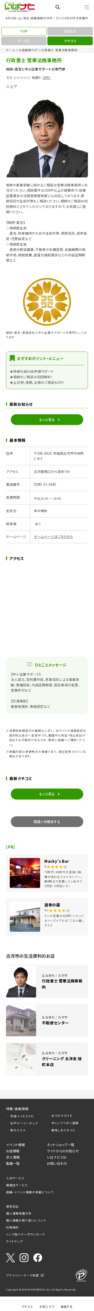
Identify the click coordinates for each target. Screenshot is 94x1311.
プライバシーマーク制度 (22, 1275)
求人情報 (13, 1157)
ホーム (10, 50)
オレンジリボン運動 (65, 1123)
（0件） (46, 77)
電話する (67, 1306)
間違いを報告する (47, 821)
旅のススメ (18, 1130)
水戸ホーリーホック (24, 1123)
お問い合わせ (57, 1163)
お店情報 (13, 1150)
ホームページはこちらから (53, 536)
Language (73, 7)
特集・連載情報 (17, 1108)
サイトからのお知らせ (63, 1150)
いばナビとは (56, 1157)
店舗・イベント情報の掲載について (30, 1192)
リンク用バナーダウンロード (25, 1234)
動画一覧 (13, 1163)
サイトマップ (14, 1241)
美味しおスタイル (63, 1130)
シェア (11, 86)
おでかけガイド (62, 1116)
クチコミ (27, 1306)
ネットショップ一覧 (60, 1144)
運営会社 (12, 1206)
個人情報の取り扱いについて (26, 1220)
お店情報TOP (28, 50)
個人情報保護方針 (19, 1213)
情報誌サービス (17, 1185)
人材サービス (15, 1178)
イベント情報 (15, 1144)
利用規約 (12, 1227)
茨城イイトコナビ (22, 1116)
